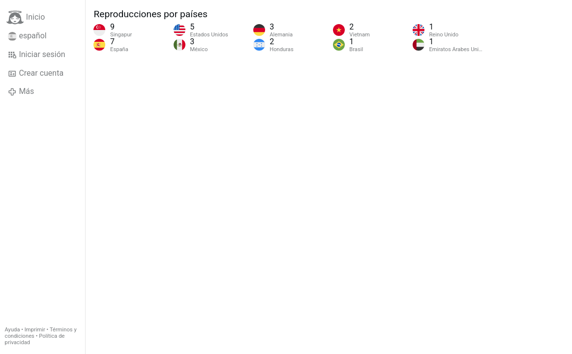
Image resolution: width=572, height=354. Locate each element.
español (27, 36)
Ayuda (12, 329)
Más (21, 91)
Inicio (25, 17)
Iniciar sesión (36, 54)
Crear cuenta (35, 73)
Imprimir (35, 329)
